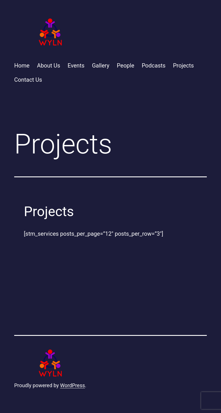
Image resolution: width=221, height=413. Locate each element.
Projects (183, 65)
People (125, 65)
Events (76, 65)
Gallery (100, 65)
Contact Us (28, 79)
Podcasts (154, 65)
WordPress (72, 385)
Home (22, 65)
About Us (48, 65)
